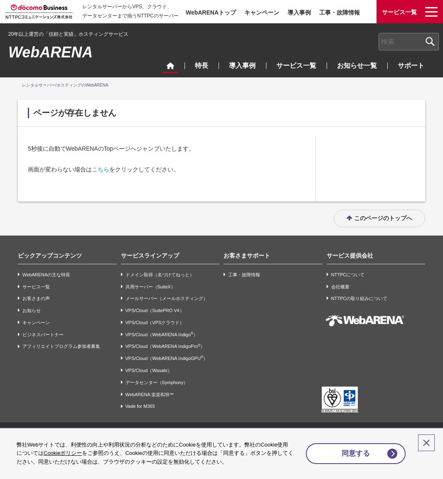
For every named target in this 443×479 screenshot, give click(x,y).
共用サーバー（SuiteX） (150, 286)
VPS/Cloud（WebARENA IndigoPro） (165, 346)
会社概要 (340, 286)
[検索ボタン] (430, 41)
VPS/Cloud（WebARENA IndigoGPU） (167, 358)
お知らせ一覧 (357, 65)
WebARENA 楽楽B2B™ (150, 394)
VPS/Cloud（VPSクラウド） (155, 322)
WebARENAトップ (211, 12)
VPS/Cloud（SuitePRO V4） (155, 310)
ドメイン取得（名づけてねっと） (160, 274)
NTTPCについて (348, 274)
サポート (411, 65)
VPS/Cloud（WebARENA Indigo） (162, 334)
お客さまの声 (36, 298)
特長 (201, 65)
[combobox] (409, 41)
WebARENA (50, 52)
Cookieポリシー (63, 453)
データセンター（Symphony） (157, 382)
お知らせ (31, 310)
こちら (100, 169)
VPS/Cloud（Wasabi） (149, 370)
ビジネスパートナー (43, 334)
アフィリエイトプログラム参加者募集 (61, 346)
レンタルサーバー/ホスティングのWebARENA (65, 85)
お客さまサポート (247, 255)
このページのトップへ (383, 218)
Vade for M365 (140, 406)
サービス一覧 (296, 65)
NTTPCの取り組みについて (359, 298)
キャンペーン (261, 12)
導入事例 (299, 12)
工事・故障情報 (339, 12)
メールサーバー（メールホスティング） (167, 298)
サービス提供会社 (350, 255)
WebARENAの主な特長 (46, 274)
